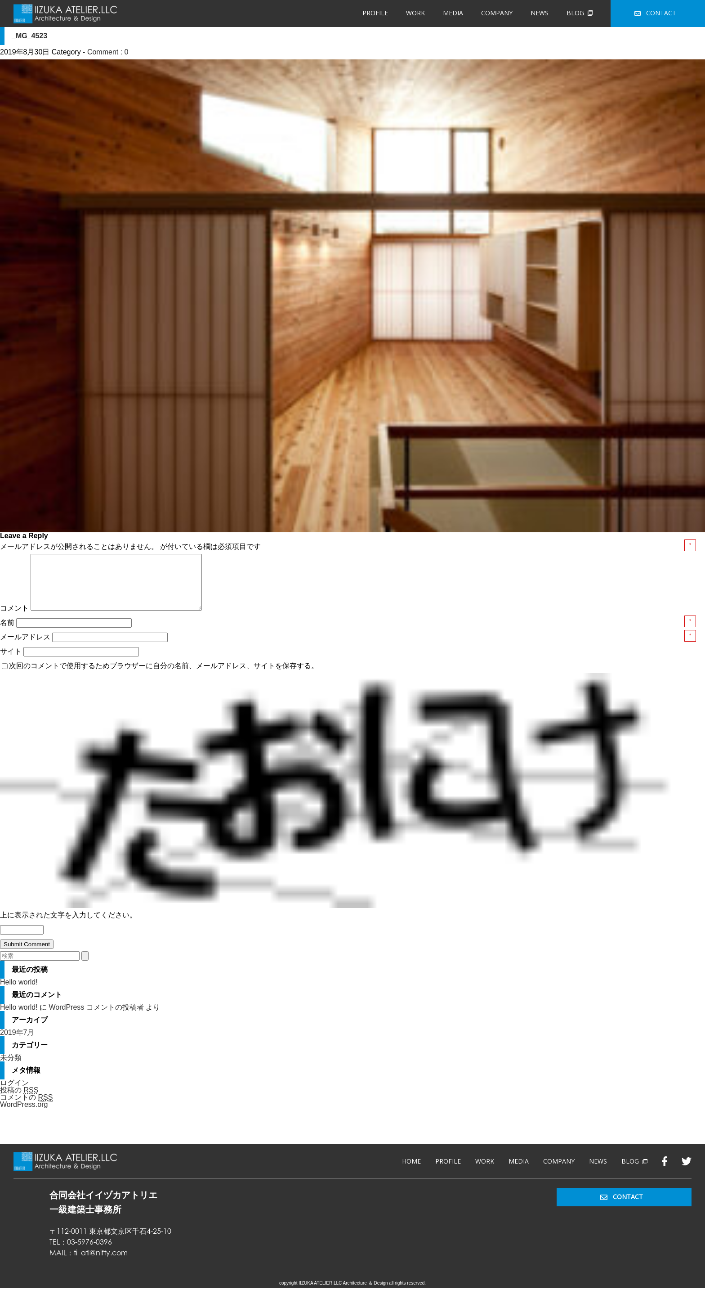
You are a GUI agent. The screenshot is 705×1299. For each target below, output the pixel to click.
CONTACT (655, 13)
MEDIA (453, 13)
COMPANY (497, 13)
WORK (415, 13)
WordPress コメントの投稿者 (96, 1018)
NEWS (540, 13)
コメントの (26, 1108)
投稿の (19, 1101)
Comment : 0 (108, 52)
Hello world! (19, 993)
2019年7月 (17, 1043)
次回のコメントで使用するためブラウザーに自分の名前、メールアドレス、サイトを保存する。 (163, 676)
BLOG (580, 13)
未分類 (11, 1068)
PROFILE (375, 13)
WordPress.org (24, 1115)
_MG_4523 (29, 36)
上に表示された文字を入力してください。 (68, 926)
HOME (411, 1172)
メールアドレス (26, 648)
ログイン (14, 1093)
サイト (11, 662)
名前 (8, 633)
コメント (14, 619)
